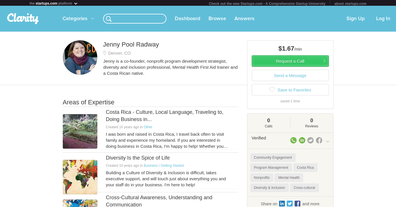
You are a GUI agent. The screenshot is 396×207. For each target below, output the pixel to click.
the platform (54, 3)
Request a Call (290, 62)
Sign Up (355, 19)
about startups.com (350, 4)
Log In (383, 19)
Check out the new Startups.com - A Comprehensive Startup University (267, 4)
